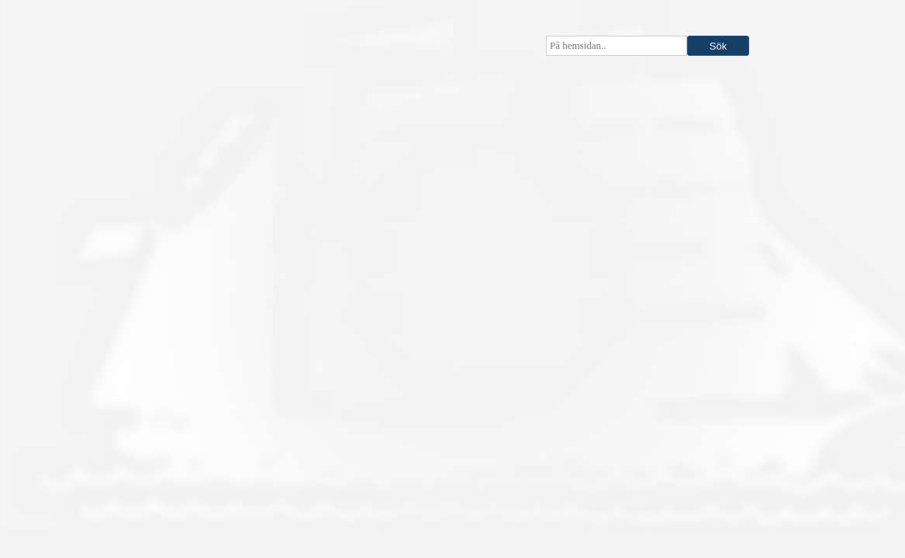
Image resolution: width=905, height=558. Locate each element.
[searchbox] (616, 46)
